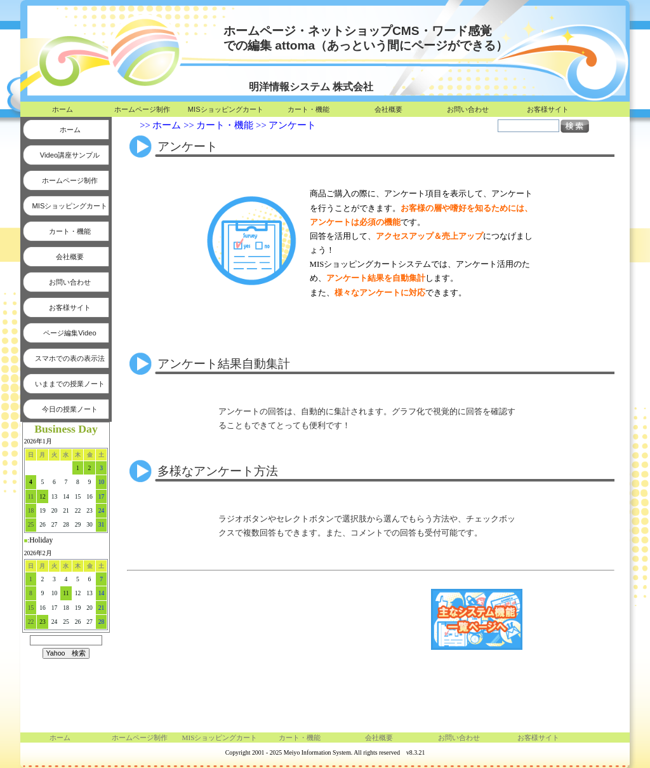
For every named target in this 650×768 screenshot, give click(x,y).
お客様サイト (548, 109)
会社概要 (388, 109)
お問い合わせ (468, 109)
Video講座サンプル (70, 155)
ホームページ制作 (142, 109)
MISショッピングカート (225, 109)
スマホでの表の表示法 (70, 358)
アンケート (292, 125)
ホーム (62, 109)
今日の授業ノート (70, 409)
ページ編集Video (69, 333)
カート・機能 (308, 109)
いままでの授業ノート (70, 383)
